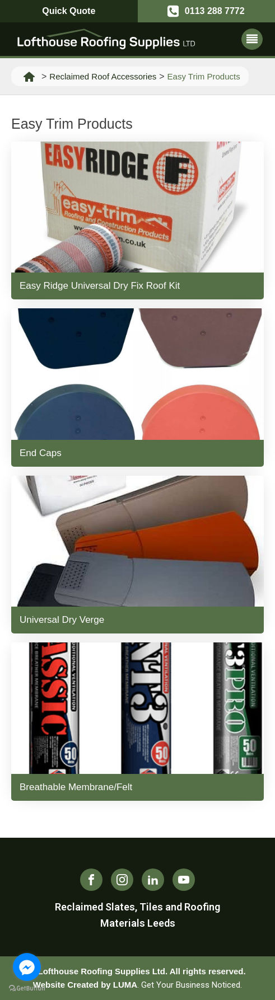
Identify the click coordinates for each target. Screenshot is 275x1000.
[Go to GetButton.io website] (27, 988)
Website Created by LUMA (85, 984)
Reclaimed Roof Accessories (102, 76)
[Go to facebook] (27, 967)
